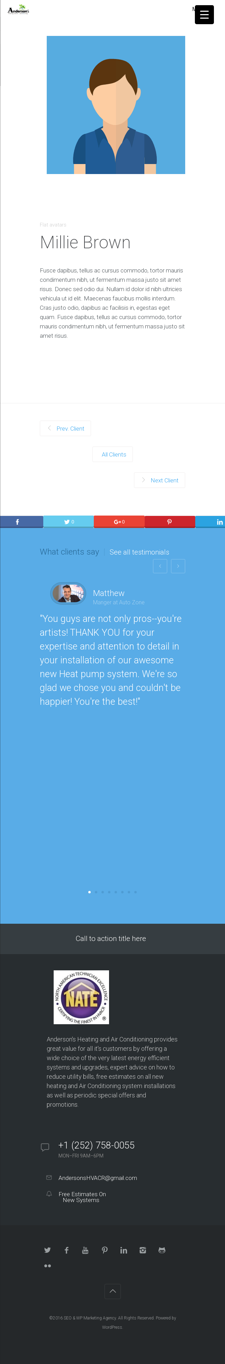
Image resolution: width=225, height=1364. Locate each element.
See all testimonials (139, 552)
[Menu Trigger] (204, 14)
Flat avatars (53, 225)
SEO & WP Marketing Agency (90, 1318)
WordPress (112, 1327)
